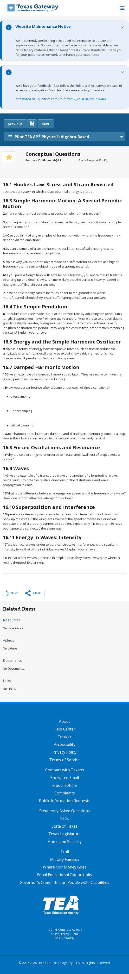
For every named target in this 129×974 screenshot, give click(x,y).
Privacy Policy (64, 752)
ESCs (64, 818)
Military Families (64, 859)
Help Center (64, 729)
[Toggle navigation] (122, 8)
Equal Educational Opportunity (64, 874)
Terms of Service (64, 759)
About (64, 721)
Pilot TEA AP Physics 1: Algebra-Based (48, 136)
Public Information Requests (64, 800)
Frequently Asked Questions (64, 810)
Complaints (64, 793)
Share (36, 593)
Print (14, 593)
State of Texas (64, 826)
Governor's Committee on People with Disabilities (64, 882)
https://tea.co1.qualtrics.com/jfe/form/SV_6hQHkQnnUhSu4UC (61, 99)
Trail (64, 851)
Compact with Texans (64, 770)
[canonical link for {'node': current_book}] (32, 123)
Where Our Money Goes (64, 867)
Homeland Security (65, 841)
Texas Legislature (64, 834)
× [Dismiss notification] (122, 27)
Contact (64, 736)
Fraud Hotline (64, 785)
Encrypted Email (64, 777)
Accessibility (64, 744)
